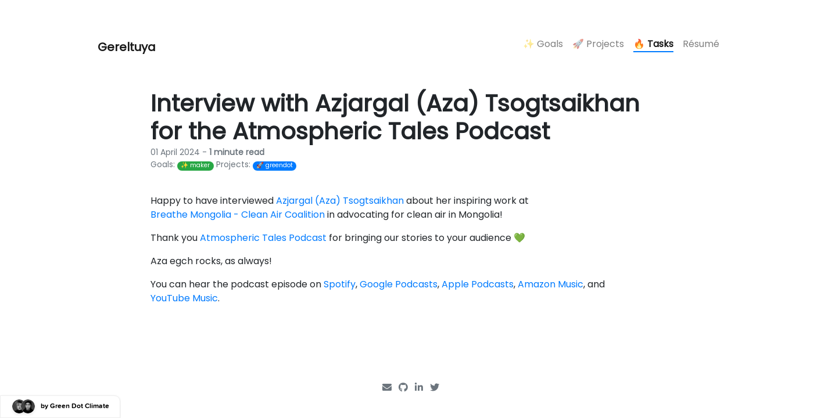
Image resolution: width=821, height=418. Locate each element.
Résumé (701, 44)
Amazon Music (550, 284)
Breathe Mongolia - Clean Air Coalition (237, 214)
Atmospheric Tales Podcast (263, 237)
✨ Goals (543, 44)
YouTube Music (184, 298)
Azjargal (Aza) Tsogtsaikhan (340, 200)
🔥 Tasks (653, 44)
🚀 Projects (598, 44)
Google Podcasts (399, 284)
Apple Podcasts (478, 284)
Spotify (340, 284)
